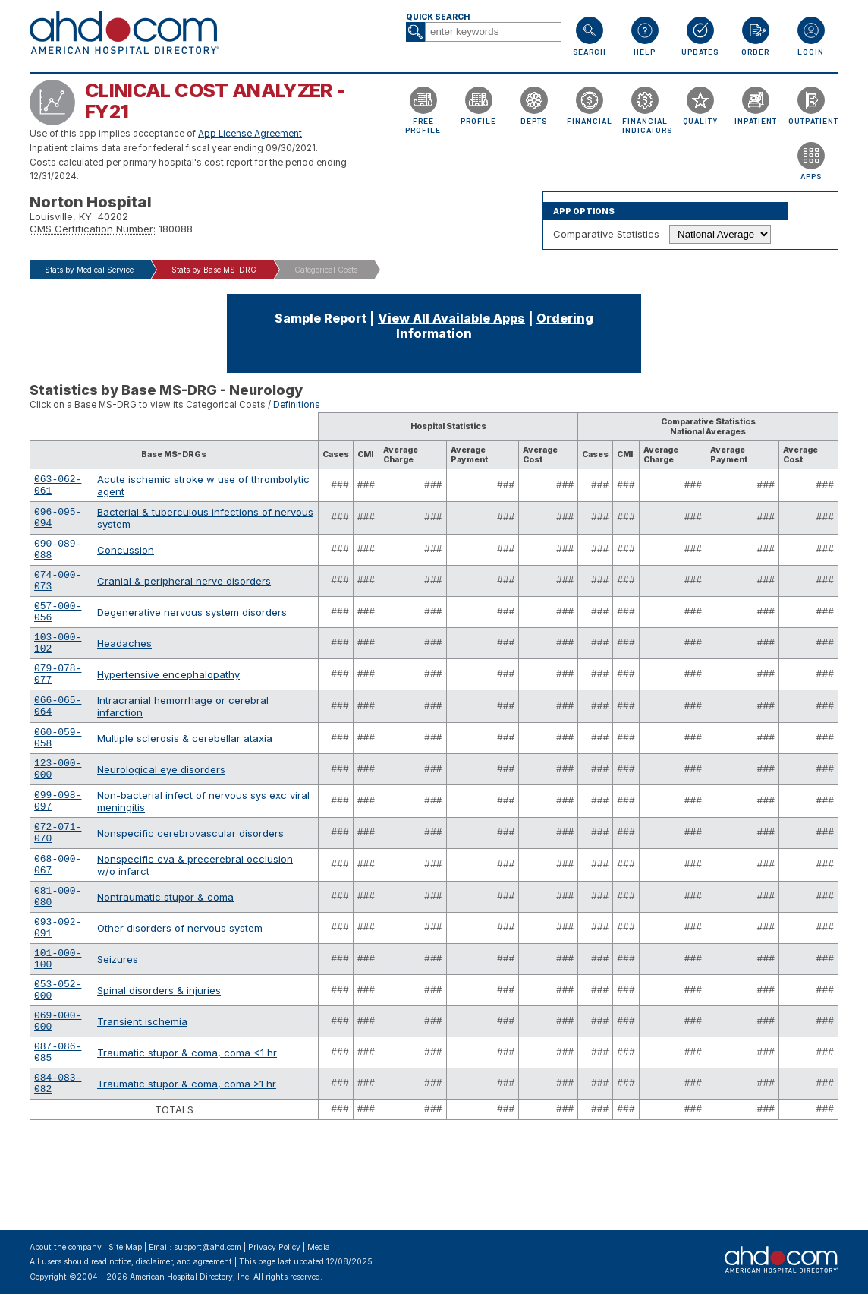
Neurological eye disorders (161, 808)
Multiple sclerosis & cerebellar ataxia (184, 772)
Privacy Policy (274, 1247)
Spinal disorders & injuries (159, 1058)
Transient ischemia (142, 1093)
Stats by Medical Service (89, 269)
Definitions (296, 404)
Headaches (124, 665)
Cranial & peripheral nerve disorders (184, 594)
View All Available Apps (451, 318)
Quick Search (438, 17)
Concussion (125, 558)
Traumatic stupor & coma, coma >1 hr (186, 1165)
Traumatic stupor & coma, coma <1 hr (187, 1129)
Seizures (117, 1022)
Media (318, 1247)
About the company (66, 1247)
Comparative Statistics (606, 234)
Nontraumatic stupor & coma (165, 951)
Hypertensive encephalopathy (168, 701)
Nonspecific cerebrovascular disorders (190, 879)
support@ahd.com (207, 1247)
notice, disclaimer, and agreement (170, 1262)
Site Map (125, 1247)
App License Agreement (250, 133)
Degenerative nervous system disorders (192, 629)
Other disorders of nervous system (180, 986)
